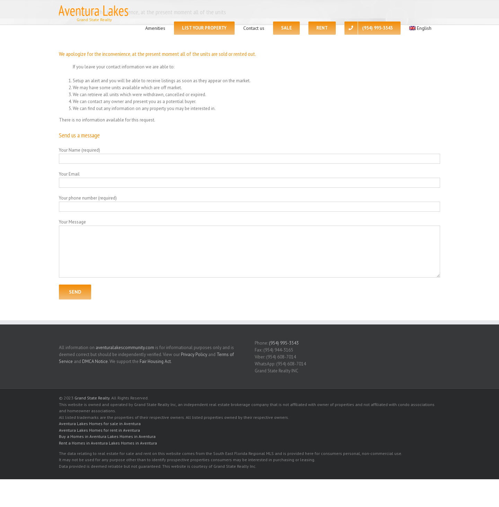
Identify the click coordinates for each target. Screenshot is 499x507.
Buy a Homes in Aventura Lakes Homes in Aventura (107, 436)
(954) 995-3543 (284, 343)
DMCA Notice (95, 361)
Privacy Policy (194, 354)
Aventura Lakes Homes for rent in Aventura (99, 430)
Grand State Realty (92, 397)
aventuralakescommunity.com (125, 347)
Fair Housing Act (155, 361)
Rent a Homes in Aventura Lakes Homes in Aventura (108, 443)
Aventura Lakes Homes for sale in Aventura (100, 423)
